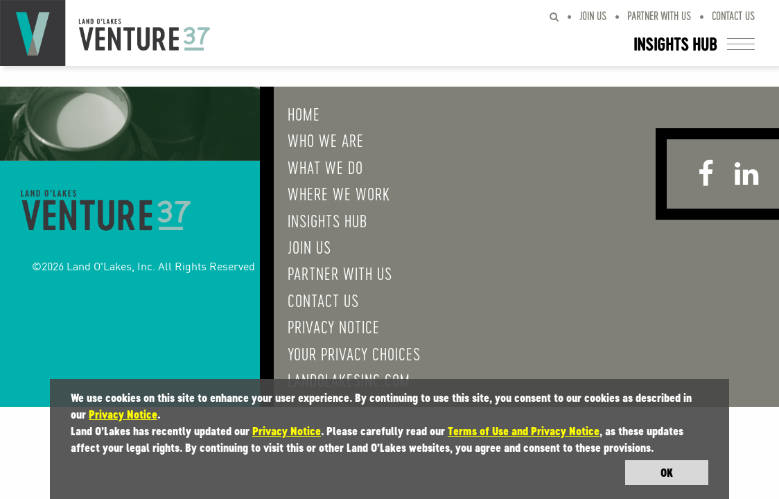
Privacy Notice (320, 326)
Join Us (592, 15)
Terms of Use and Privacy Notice (523, 431)
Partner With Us (659, 15)
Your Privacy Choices (340, 353)
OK (666, 473)
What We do (311, 167)
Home (290, 113)
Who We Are (312, 140)
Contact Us (733, 15)
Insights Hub (313, 220)
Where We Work (325, 193)
